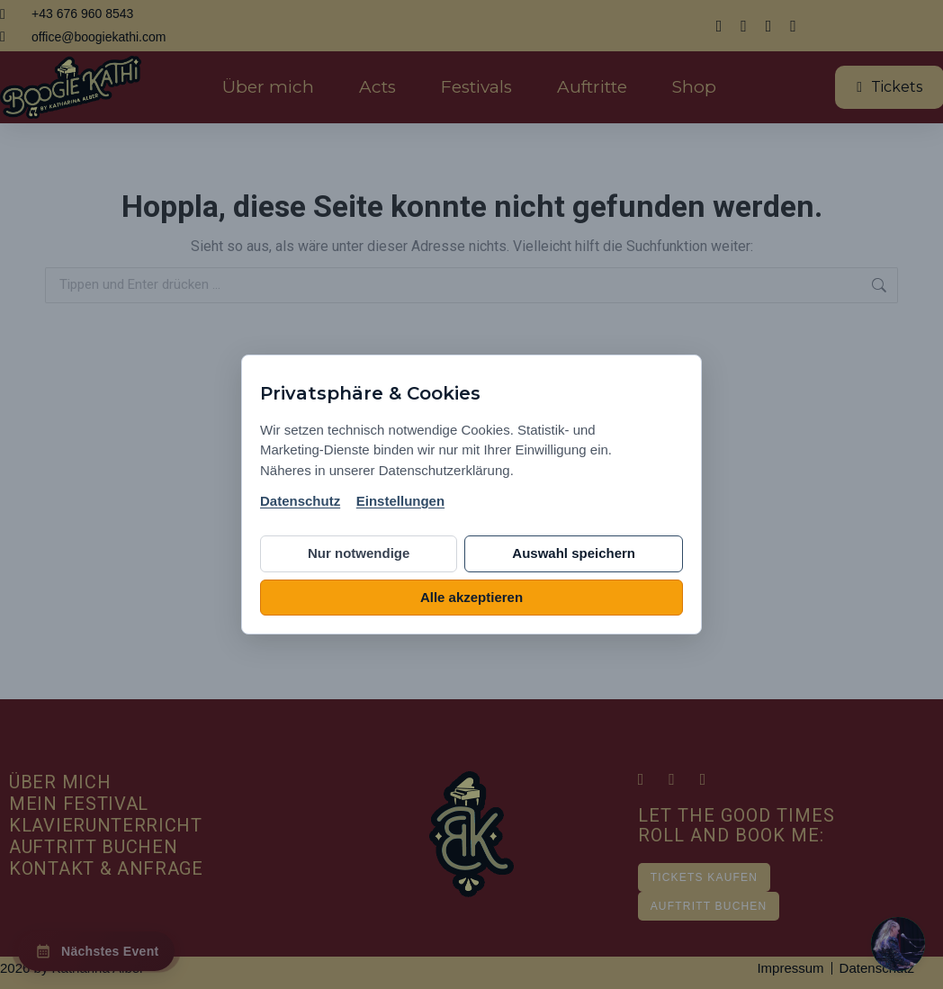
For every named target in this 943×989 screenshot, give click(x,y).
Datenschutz (300, 500)
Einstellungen (400, 500)
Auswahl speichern (573, 553)
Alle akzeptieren (471, 597)
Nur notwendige (358, 553)
